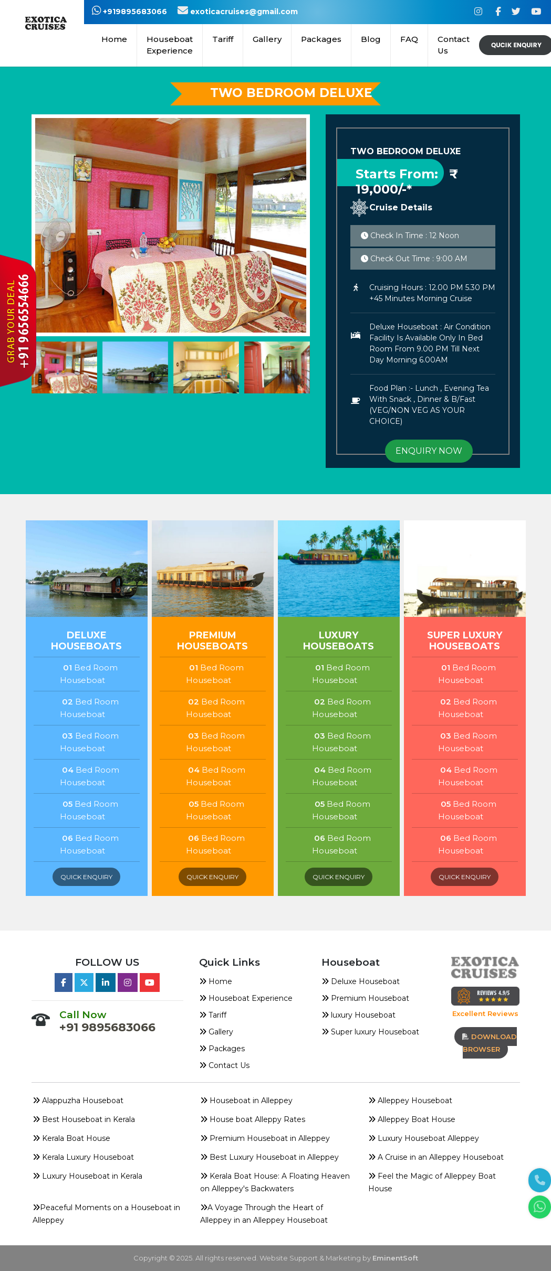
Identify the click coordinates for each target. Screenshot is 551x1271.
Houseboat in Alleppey (246, 1100)
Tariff (222, 39)
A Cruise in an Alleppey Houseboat (436, 1157)
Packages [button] (321, 39)
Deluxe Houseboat (360, 981)
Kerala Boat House (71, 1138)
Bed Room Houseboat (89, 674)
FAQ (409, 39)
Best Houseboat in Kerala (84, 1119)
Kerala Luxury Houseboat (83, 1157)
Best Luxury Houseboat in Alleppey (269, 1157)
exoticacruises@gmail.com (238, 11)
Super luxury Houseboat (370, 1032)
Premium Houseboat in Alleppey (265, 1138)
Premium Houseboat (365, 998)
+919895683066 (129, 11)
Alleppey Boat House (411, 1119)
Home (114, 39)
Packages (222, 1048)
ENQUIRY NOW (429, 451)
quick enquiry (86, 877)
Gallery (267, 39)
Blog (371, 39)
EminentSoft (395, 1258)
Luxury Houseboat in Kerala (87, 1176)
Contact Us (454, 45)
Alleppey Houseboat (410, 1100)
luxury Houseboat (358, 1015)
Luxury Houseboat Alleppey (423, 1138)
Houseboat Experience (170, 45)
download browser (489, 1042)
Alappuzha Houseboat (78, 1100)
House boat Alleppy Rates (252, 1119)
